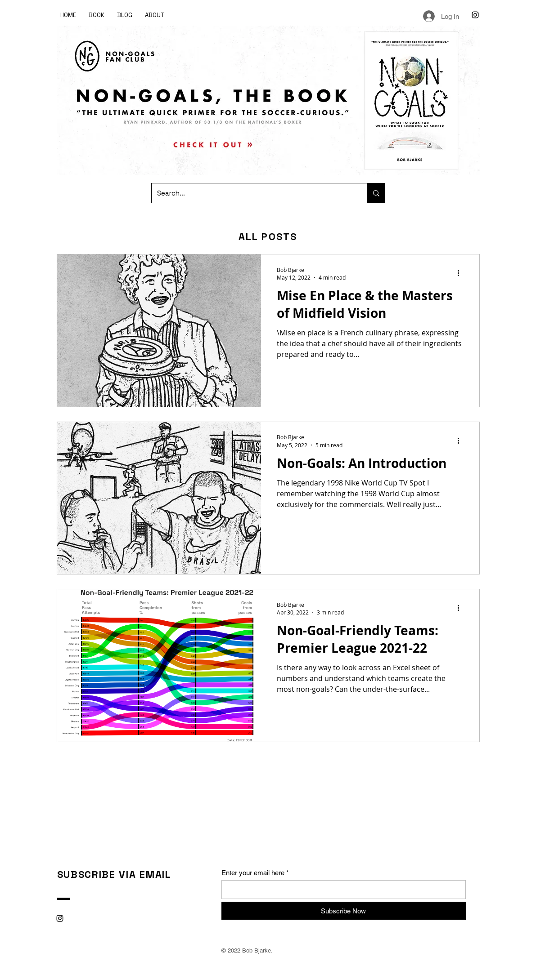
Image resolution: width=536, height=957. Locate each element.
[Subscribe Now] (343, 911)
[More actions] (461, 273)
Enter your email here (252, 872)
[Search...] (252, 193)
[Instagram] (475, 14)
